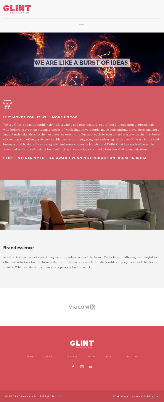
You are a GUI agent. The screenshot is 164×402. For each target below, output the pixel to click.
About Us (50, 357)
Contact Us (130, 357)
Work (91, 357)
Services (72, 357)
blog (109, 357)
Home (30, 357)
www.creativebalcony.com (146, 396)
